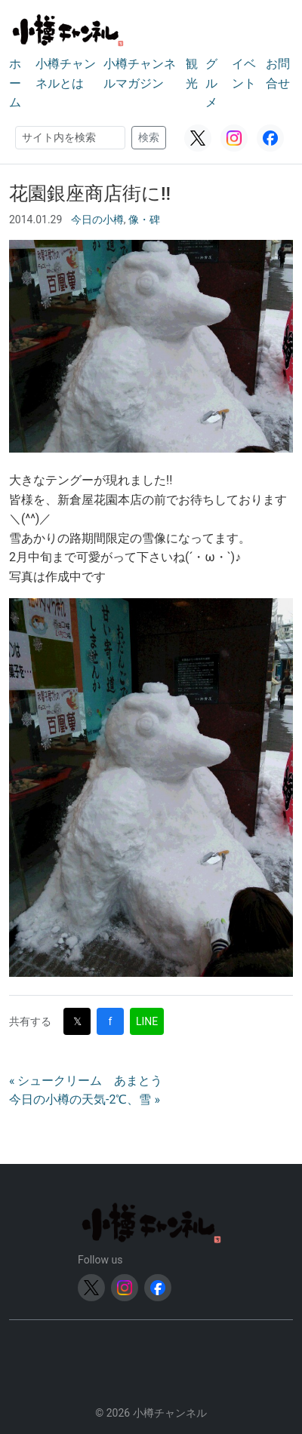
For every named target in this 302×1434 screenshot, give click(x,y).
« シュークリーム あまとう (85, 1080)
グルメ (211, 83)
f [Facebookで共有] (110, 1021)
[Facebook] (270, 138)
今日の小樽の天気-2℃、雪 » (84, 1099)
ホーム (15, 83)
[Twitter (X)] (197, 138)
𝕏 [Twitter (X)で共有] (77, 1021)
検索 (148, 137)
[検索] (70, 137)
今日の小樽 (97, 219)
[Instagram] (234, 138)
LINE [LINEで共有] (147, 1021)
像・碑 (144, 219)
